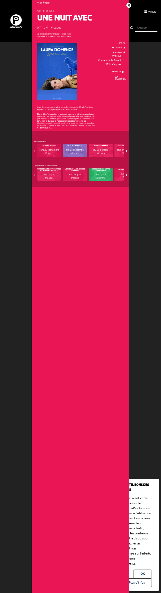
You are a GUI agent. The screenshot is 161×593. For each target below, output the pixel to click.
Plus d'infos (137, 582)
